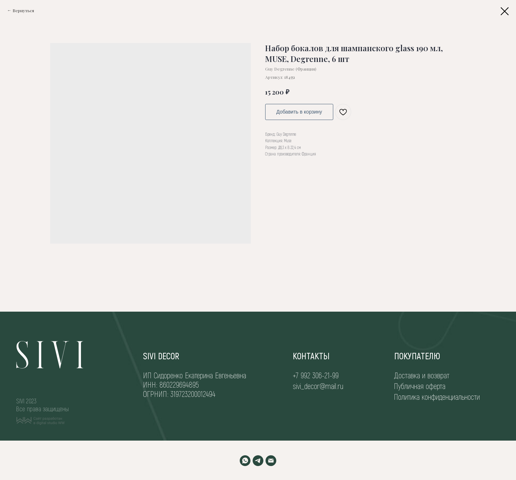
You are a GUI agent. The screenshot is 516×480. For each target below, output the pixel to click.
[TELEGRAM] (258, 460)
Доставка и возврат (421, 375)
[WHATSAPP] (245, 460)
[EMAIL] (271, 460)
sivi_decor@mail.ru (318, 385)
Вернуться (23, 10)
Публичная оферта (419, 385)
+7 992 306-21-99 (316, 375)
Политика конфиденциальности (437, 396)
